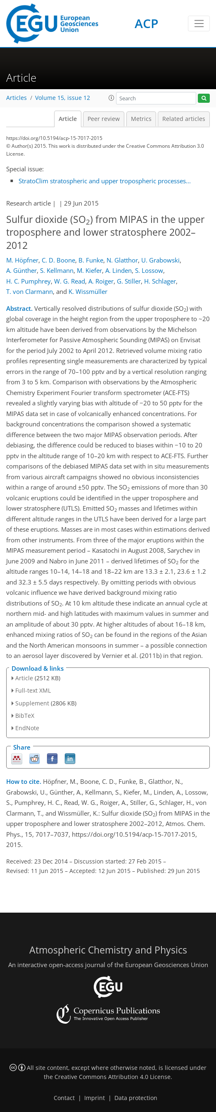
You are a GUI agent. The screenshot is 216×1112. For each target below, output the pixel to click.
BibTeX (24, 715)
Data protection (135, 1098)
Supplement (32, 703)
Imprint (94, 1098)
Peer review (104, 119)
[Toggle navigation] (199, 23)
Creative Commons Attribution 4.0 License (113, 1077)
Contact (64, 1098)
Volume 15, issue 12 (62, 98)
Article (68, 119)
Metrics (141, 119)
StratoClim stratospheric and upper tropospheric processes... (105, 181)
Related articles (183, 119)
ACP (146, 23)
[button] (111, 98)
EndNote (27, 728)
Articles (16, 98)
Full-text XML (33, 690)
